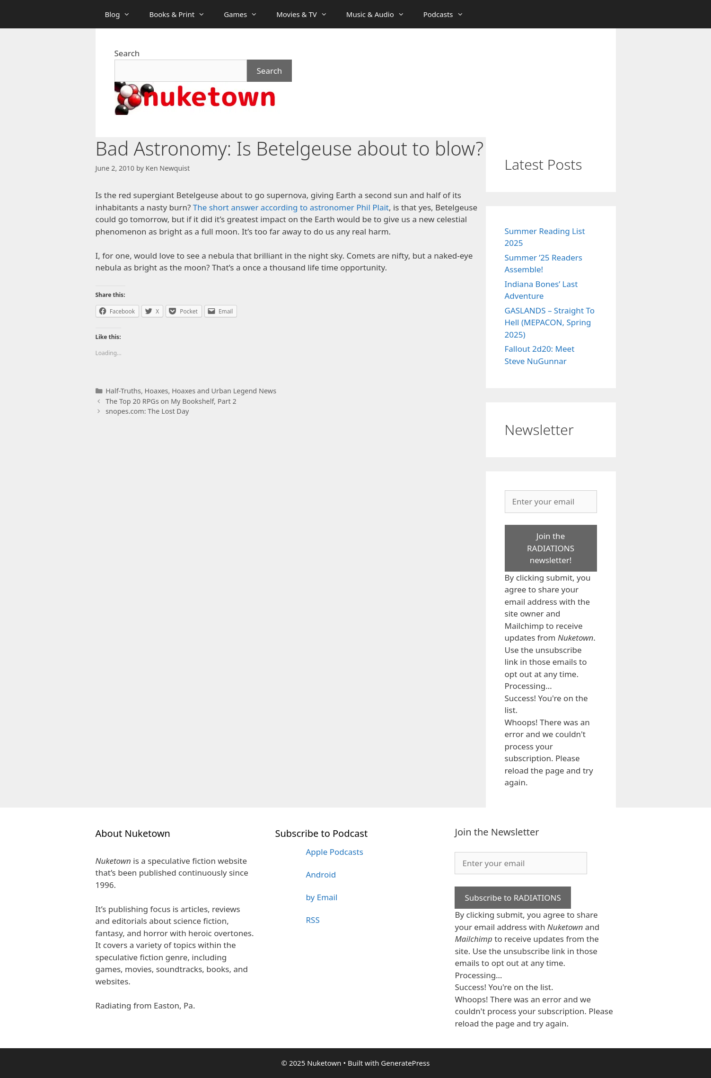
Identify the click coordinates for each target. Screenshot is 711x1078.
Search (127, 53)
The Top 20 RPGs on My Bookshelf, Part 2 (171, 401)
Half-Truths (123, 390)
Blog (122, 14)
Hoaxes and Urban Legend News (224, 390)
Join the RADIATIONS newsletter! (550, 547)
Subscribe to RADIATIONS (513, 897)
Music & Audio (380, 14)
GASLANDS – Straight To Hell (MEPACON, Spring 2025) (550, 322)
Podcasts (448, 14)
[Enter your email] (551, 501)
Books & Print (181, 14)
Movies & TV (306, 14)
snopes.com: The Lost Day (147, 411)
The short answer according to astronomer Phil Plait (291, 207)
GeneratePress (405, 1063)
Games (245, 14)
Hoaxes (156, 390)
